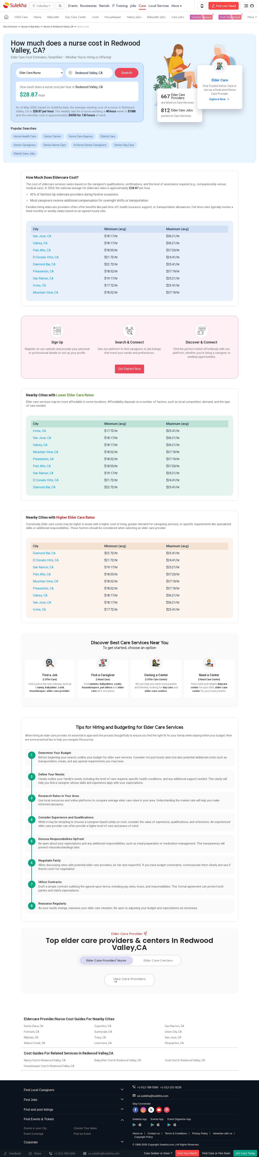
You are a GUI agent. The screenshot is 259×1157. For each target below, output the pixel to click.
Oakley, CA (40, 243)
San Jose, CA (42, 236)
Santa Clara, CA (33, 1026)
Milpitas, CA (31, 1037)
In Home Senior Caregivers (90, 145)
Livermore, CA (103, 1043)
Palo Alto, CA (42, 250)
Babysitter (53, 17)
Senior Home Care (54, 145)
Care (143, 6)
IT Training (121, 6)
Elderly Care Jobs (24, 153)
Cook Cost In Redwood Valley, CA (185, 1060)
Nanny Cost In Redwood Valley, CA (45, 1060)
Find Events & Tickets (74, 1119)
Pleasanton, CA (43, 271)
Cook (95, 17)
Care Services (10, 27)
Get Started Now (129, 369)
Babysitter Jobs (156, 17)
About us (138, 1133)
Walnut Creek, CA (34, 1043)
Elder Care (220, 80)
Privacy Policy (200, 1133)
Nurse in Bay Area (30, 27)
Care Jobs (177, 17)
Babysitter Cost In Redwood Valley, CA (117, 1060)
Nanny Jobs (134, 17)
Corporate (74, 1142)
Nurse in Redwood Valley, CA (58, 27)
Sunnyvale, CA (103, 1032)
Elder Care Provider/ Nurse (106, 961)
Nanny (38, 17)
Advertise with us (222, 1133)
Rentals (105, 6)
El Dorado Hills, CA (46, 257)
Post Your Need (230, 17)
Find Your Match (187, 1153)
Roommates (89, 6)
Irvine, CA (39, 285)
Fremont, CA (31, 1032)
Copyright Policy (143, 1137)
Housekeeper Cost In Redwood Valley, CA (49, 1066)
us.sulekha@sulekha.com (153, 1096)
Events (74, 6)
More (178, 6)
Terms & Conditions (176, 1133)
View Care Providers (129, 980)
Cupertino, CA (102, 1026)
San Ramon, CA (43, 278)
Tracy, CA (100, 1037)
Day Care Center (75, 17)
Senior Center (52, 136)
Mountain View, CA (45, 293)
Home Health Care (25, 136)
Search (126, 73)
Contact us (154, 1133)
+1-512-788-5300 (147, 1087)
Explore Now (219, 99)
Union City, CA (173, 1032)
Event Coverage (33, 1133)
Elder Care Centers (158, 961)
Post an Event (82, 1133)
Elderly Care (108, 136)
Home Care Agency (81, 136)
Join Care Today (245, 1153)
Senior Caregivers (25, 145)
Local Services (160, 6)
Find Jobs (74, 1100)
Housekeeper (113, 17)
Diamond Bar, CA (44, 264)
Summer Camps (201, 17)
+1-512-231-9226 (170, 1087)
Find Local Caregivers (74, 1090)
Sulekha (14, 6)
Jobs (134, 6)
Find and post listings (74, 1110)
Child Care (21, 17)
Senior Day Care (124, 145)
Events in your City (35, 1128)
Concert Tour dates (85, 1128)
